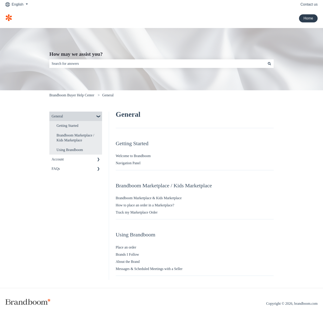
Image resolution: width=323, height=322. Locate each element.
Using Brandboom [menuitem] (70, 150)
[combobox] (157, 63)
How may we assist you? (76, 54)
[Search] (269, 63)
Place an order (126, 247)
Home (308, 18)
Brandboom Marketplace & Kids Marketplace (149, 198)
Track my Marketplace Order (136, 212)
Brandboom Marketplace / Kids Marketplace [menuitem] (75, 137)
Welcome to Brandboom (133, 156)
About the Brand (128, 262)
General (108, 95)
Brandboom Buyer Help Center (71, 95)
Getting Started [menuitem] (67, 126)
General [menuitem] (57, 116)
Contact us (309, 4)
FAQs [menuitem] (56, 169)
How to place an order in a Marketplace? (145, 205)
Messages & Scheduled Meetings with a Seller (149, 269)
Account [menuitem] (58, 159)
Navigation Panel (128, 163)
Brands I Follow (127, 254)
